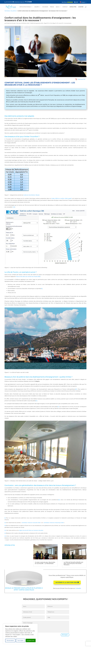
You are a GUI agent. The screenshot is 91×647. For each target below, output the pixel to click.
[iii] (76, 389)
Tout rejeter (20, 640)
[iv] (36, 400)
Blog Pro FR (55, 23)
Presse (52, 7)
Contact (65, 7)
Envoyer (65, 634)
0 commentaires (67, 23)
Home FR (60, 23)
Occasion (45, 7)
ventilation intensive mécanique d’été (54, 522)
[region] (20, 634)
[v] (58, 406)
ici (13, 207)
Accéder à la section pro (66, 582)
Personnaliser (10, 640)
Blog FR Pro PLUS (48, 23)
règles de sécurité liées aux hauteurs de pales (31, 530)
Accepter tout (30, 640)
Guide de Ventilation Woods (31, 195)
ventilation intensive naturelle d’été (31, 522)
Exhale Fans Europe (10, 23)
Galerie (36, 7)
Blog (57, 7)
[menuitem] (83, 2)
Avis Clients (67, 2)
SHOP (76, 2)
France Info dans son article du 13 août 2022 (28, 276)
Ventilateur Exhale (25, 7)
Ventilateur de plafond (10, 11)
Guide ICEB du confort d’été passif (61, 198)
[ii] (41, 288)
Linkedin (78, 588)
